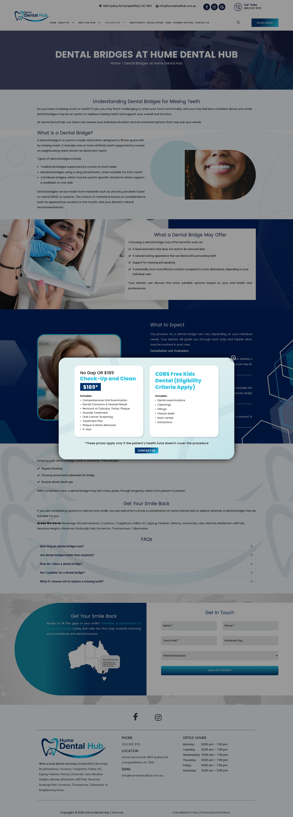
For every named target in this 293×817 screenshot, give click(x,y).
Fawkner (163, 523)
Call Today (250, 5)
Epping (152, 523)
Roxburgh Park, (48, 785)
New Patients (137, 22)
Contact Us (202, 22)
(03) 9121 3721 (253, 8)
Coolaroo (107, 523)
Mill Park (239, 523)
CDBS (168, 22)
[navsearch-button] (236, 22)
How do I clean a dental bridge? (61, 564)
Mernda (211, 523)
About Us (66, 23)
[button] (146, 546)
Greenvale (190, 523)
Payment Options (183, 22)
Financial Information (215, 812)
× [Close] (233, 357)
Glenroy (176, 523)
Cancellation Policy (185, 812)
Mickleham (225, 523)
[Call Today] (238, 7)
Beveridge (69, 523)
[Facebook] (135, 717)
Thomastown (121, 528)
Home (53, 22)
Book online (265, 23)
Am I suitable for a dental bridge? (62, 572)
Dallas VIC (139, 523)
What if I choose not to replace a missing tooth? (72, 581)
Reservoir (68, 528)
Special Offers (155, 22)
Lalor (201, 523)
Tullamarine (140, 528)
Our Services (116, 23)
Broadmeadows (88, 523)
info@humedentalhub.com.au (142, 775)
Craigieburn (123, 523)
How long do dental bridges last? (62, 546)
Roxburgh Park (85, 528)
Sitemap (118, 812)
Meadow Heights (49, 528)
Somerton (104, 528)
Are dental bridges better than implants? (67, 555)
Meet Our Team (90, 23)
